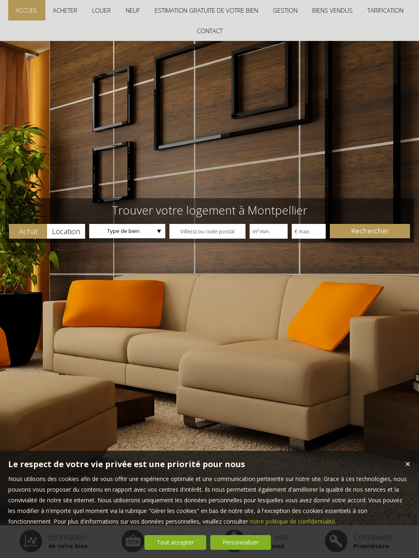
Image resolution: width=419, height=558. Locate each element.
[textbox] (207, 231)
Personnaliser (241, 542)
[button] (28, 231)
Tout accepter (175, 542)
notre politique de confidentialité (292, 521)
